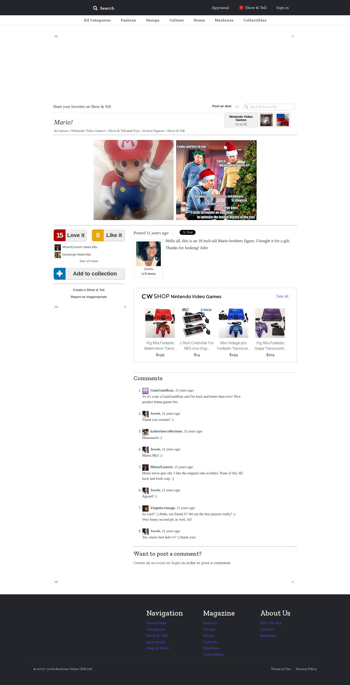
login (176, 562)
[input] (139, 9)
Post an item (220, 106)
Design (209, 629)
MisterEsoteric (73, 247)
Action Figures (153, 131)
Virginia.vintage (162, 508)
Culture (210, 641)
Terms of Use (281, 669)
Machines (211, 648)
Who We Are (271, 622)
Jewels (148, 256)
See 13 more (89, 261)
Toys (136, 131)
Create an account (149, 562)
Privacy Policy (306, 669)
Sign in (282, 7)
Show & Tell (117, 131)
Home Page (156, 622)
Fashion (210, 622)
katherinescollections (166, 431)
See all (282, 296)
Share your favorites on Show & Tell (82, 106)
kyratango (70, 254)
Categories (155, 629)
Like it (108, 235)
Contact (267, 629)
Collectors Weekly (59, 8)
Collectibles (213, 654)
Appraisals (155, 641)
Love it (70, 235)
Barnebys (268, 635)
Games (63, 131)
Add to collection (86, 274)
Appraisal (220, 7)
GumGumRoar (161, 390)
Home (208, 635)
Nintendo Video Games (88, 131)
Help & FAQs (157, 648)
